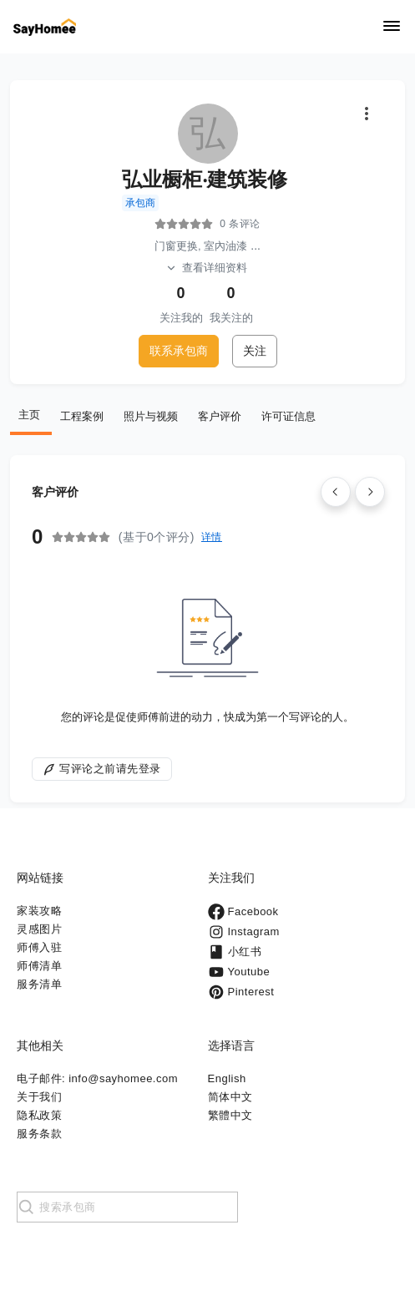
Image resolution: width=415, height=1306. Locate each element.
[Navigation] (391, 27)
